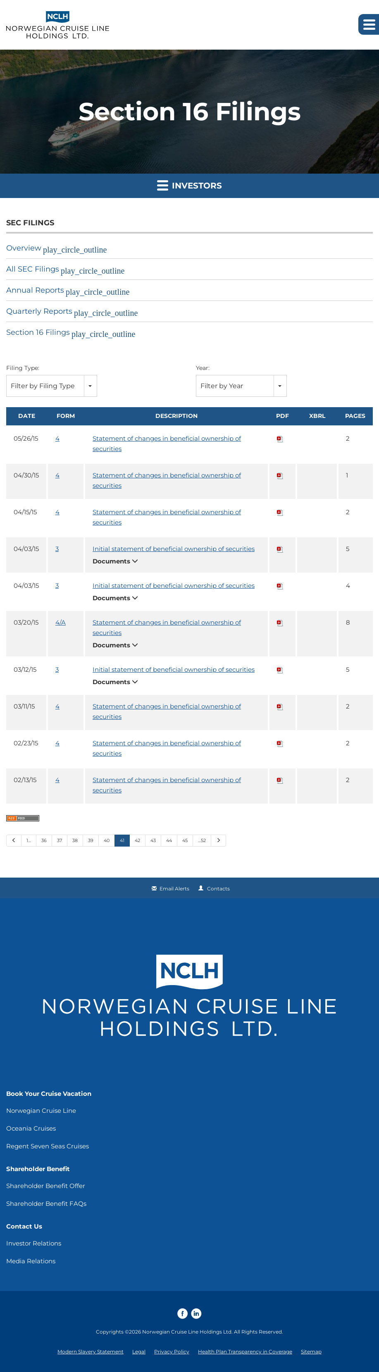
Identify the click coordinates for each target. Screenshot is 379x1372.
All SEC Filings (32, 269)
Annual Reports (35, 290)
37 (59, 840)
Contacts (218, 888)
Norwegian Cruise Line (41, 1110)
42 (137, 840)
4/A (60, 622)
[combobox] (51, 386)
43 (153, 840)
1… (28, 840)
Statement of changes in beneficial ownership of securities (167, 443)
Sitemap (311, 1351)
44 (169, 840)
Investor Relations (33, 1243)
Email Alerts (174, 888)
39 (90, 840)
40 (107, 840)
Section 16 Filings (38, 332)
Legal (138, 1351)
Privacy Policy (171, 1351)
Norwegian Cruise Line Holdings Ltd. (187, 1332)
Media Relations (30, 1261)
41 (122, 840)
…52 (202, 840)
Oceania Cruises (31, 1128)
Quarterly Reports (39, 311)
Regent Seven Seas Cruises (47, 1146)
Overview (23, 248)
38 (75, 840)
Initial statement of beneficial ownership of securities (174, 549)
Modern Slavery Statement (90, 1351)
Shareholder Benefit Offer (45, 1186)
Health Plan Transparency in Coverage (245, 1351)
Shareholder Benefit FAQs (46, 1203)
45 (185, 840)
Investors (189, 185)
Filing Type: (22, 368)
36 (44, 840)
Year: (203, 368)
